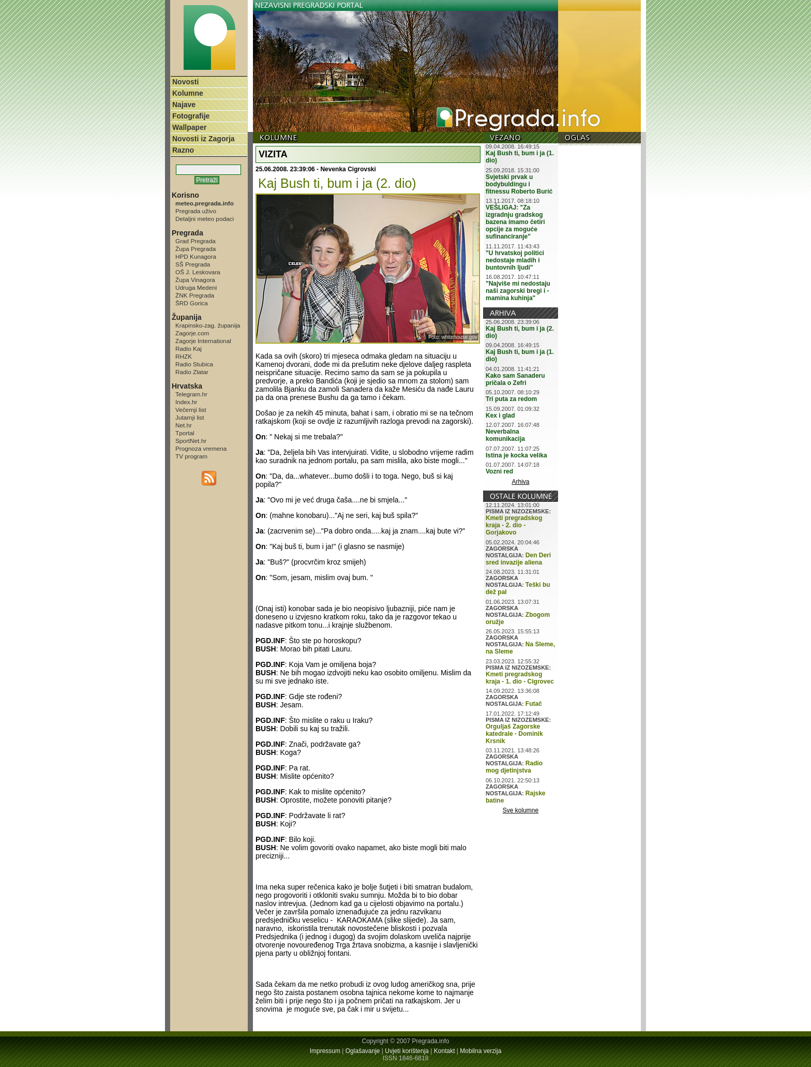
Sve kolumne (520, 810)
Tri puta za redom (511, 399)
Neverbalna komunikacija (505, 435)
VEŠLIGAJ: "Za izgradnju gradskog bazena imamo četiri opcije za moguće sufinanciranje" (515, 222)
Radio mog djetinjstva (514, 767)
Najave (184, 104)
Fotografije (190, 116)
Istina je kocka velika (516, 455)
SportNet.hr (190, 440)
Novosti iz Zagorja (203, 139)
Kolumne (187, 93)
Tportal (184, 432)
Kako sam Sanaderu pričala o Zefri (515, 379)
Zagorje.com (192, 333)
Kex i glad (500, 415)
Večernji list (190, 409)
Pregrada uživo (195, 211)
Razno (183, 150)
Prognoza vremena (201, 448)
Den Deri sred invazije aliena (518, 559)
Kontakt (444, 1051)
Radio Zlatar (191, 371)
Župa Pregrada (195, 248)
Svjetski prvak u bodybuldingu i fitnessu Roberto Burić (519, 184)
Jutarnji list (189, 417)
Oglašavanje (363, 1051)
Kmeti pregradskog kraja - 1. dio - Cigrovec (520, 678)
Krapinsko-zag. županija (207, 325)
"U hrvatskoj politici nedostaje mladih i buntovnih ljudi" (515, 260)
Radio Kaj (188, 348)
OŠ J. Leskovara (197, 272)
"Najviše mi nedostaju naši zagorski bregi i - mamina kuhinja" (518, 291)
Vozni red (499, 471)
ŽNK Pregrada (194, 295)
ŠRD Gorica (191, 303)
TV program (191, 456)
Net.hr (183, 425)
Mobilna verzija (480, 1051)
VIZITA (273, 154)
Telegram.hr (191, 394)
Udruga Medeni (196, 287)
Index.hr (186, 401)
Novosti (185, 82)
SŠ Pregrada (192, 264)
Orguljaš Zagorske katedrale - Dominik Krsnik (514, 734)
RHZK (183, 356)
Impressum (325, 1051)
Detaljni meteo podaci (204, 218)
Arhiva (521, 481)
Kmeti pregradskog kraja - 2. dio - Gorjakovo (514, 525)
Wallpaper (189, 127)
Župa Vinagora (195, 279)
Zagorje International (203, 340)
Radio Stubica (194, 364)
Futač (533, 703)
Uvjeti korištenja (407, 1051)
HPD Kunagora (195, 256)
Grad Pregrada (195, 241)
